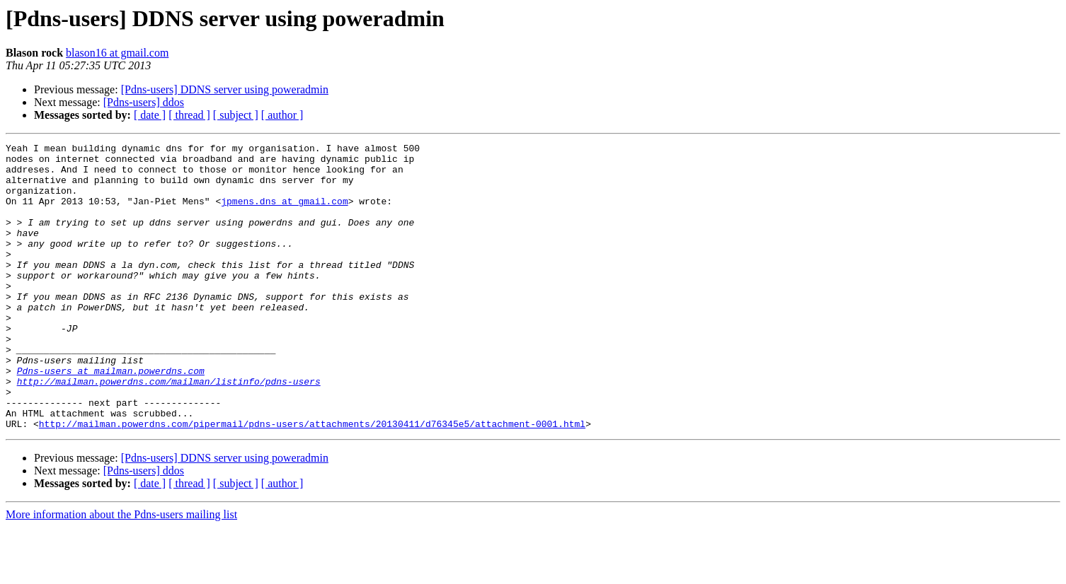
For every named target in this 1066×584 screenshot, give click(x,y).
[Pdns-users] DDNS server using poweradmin (224, 89)
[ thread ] (189, 115)
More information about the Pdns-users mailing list (121, 572)
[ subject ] (235, 115)
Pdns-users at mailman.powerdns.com (111, 417)
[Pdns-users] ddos (143, 102)
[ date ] (150, 115)
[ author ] (282, 115)
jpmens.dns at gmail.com (284, 213)
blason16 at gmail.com (117, 53)
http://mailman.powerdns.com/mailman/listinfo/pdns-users (169, 430)
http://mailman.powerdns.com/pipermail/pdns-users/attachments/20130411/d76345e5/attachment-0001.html (312, 480)
